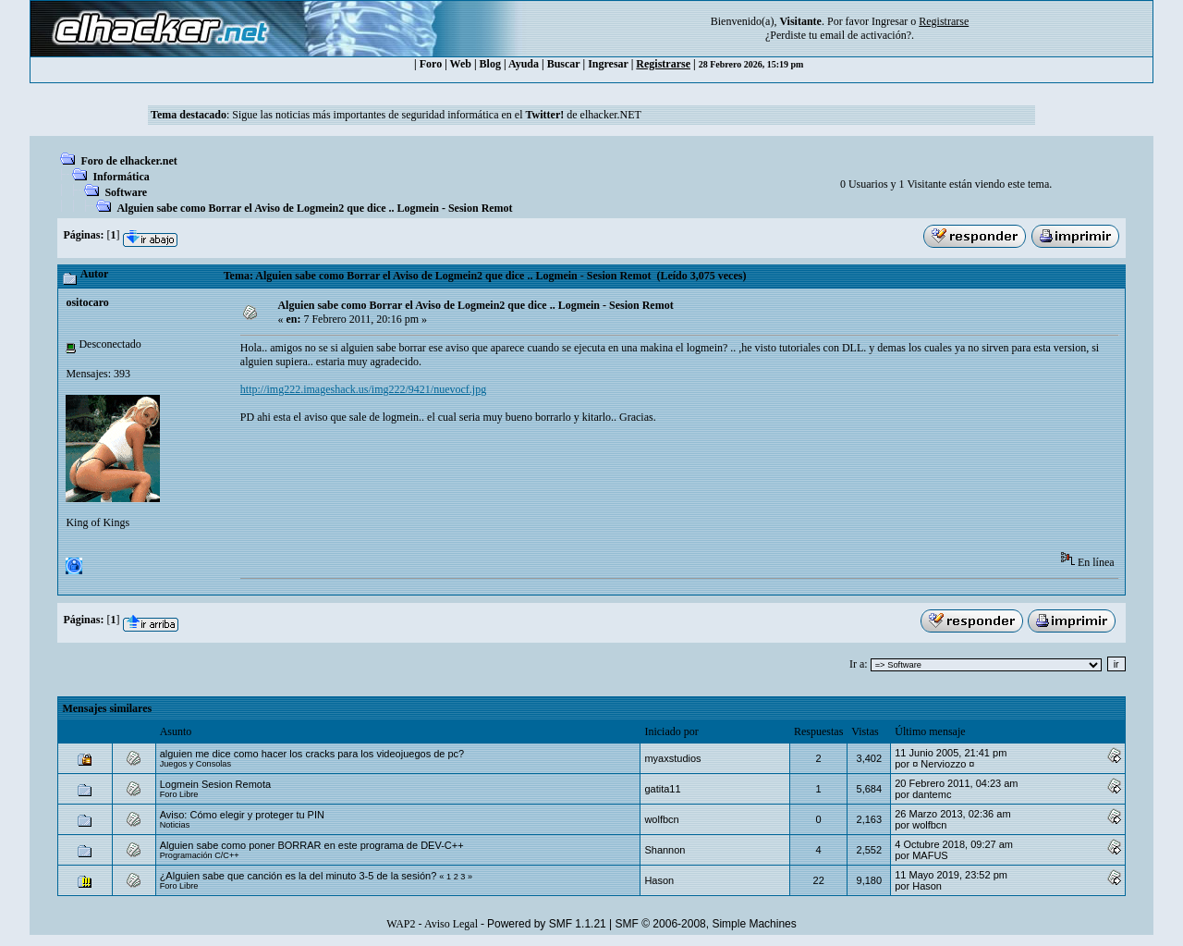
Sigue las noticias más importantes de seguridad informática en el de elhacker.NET (436, 114)
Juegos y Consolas (195, 763)
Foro (431, 63)
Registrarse (663, 63)
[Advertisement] (576, 493)
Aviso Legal (451, 923)
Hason (659, 880)
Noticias (175, 824)
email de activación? (865, 35)
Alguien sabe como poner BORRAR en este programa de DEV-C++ (312, 845)
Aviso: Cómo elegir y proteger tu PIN (242, 814)
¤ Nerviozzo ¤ (943, 763)
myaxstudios (672, 758)
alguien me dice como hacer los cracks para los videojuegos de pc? (312, 753)
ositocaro (87, 302)
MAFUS (930, 855)
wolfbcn (661, 819)
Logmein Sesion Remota (215, 784)
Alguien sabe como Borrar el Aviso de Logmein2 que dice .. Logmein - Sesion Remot (314, 208)
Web (460, 63)
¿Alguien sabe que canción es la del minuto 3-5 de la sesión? (298, 875)
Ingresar (890, 21)
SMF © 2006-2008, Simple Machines (706, 923)
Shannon (664, 849)
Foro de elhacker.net (128, 160)
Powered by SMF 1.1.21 (546, 923)
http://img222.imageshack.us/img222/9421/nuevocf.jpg (363, 389)
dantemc (931, 794)
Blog (490, 63)
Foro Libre (179, 794)
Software (125, 192)
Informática (120, 176)
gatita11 (662, 788)
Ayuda (523, 63)
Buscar (563, 63)
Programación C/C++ (199, 855)
